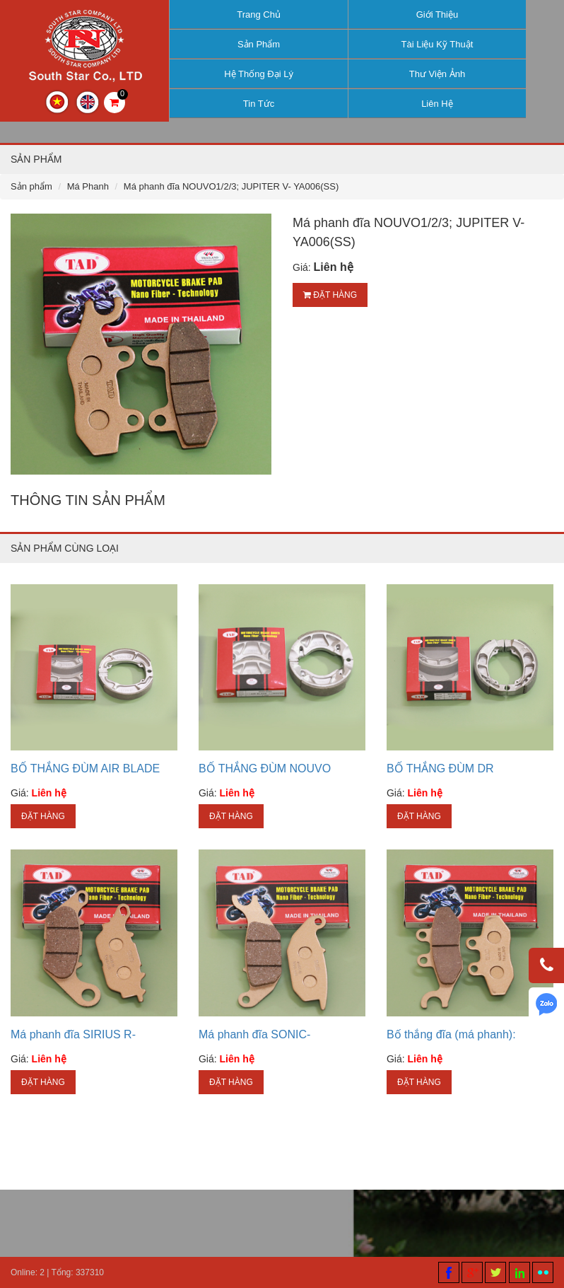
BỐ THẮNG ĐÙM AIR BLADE (85, 768)
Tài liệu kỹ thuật (437, 44)
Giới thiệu (437, 14)
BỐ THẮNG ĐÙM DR (440, 768)
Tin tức (258, 103)
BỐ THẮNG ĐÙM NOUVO (265, 768)
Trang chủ (259, 14)
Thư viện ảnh (437, 74)
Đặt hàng (330, 295)
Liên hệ (437, 103)
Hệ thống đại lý (258, 74)
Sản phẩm (258, 44)
